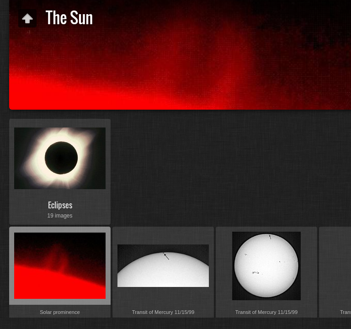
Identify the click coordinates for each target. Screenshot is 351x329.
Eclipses (60, 205)
